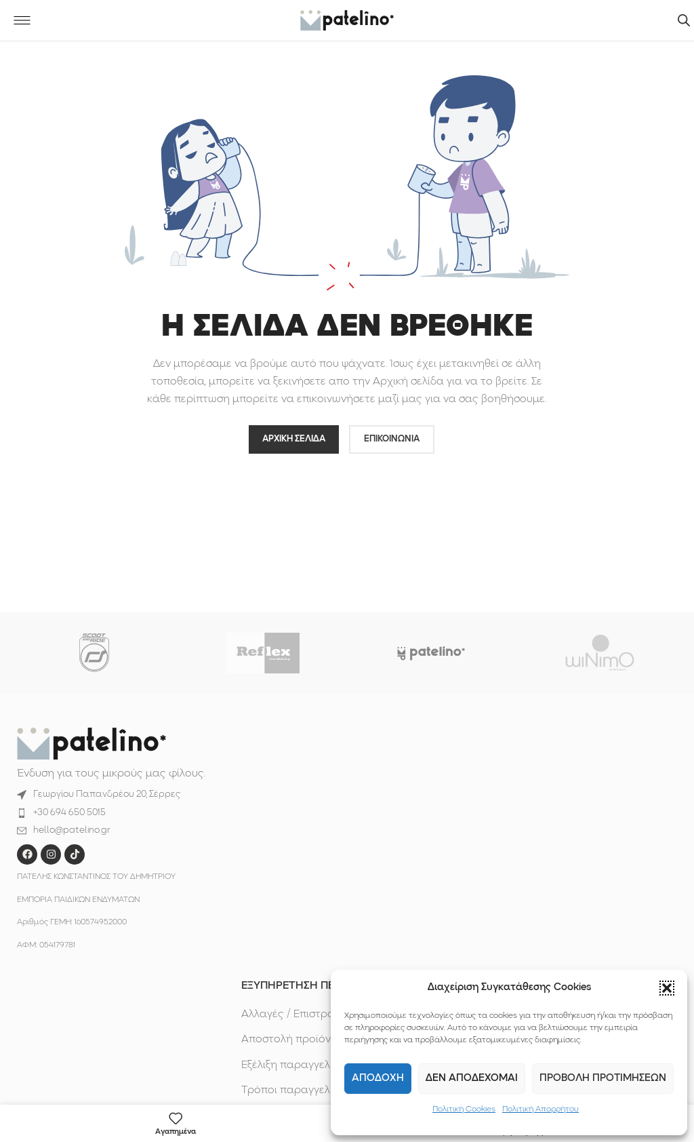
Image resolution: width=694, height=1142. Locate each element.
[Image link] (91, 743)
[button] (667, 988)
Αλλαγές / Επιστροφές (297, 1014)
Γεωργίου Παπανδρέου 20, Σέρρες (106, 794)
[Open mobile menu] (22, 20)
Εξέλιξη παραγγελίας (293, 1065)
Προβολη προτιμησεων (602, 1079)
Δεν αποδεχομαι (472, 1079)
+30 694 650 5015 (69, 813)
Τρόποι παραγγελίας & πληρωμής (327, 1090)
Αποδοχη (378, 1079)
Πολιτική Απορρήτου (540, 1109)
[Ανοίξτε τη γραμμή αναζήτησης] (684, 20)
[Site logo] (347, 20)
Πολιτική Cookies (463, 1109)
